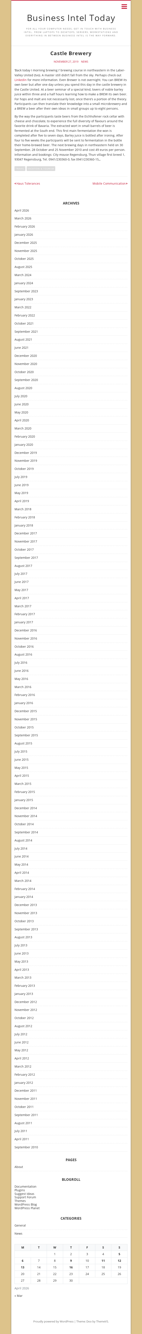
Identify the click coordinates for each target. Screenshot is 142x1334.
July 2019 (20, 477)
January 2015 (23, 800)
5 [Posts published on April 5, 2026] (119, 1254)
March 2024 (22, 275)
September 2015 (26, 735)
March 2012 (22, 1066)
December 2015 (25, 711)
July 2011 (20, 1131)
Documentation (25, 1186)
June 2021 (21, 348)
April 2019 (21, 501)
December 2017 (25, 533)
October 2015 (24, 727)
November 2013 (25, 913)
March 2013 (22, 978)
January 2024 (23, 283)
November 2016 (25, 638)
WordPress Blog (25, 1204)
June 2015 (21, 760)
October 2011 (24, 1107)
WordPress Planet (27, 1208)
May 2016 (21, 679)
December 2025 (25, 243)
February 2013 (24, 986)
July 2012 (20, 1034)
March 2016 (22, 687)
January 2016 (23, 703)
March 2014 (22, 881)
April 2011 (21, 1139)
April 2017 (21, 598)
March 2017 (22, 606)
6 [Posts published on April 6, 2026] (22, 1261)
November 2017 (25, 541)
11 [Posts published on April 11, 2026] (103, 1261)
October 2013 (24, 921)
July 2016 (20, 663)
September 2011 (26, 1115)
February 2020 (24, 436)
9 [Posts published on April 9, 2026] (71, 1261)
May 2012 (21, 1050)
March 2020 (22, 428)
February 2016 (24, 695)
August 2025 (23, 267)
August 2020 (23, 388)
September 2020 (26, 380)
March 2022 (22, 307)
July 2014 (20, 848)
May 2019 (21, 493)
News (84, 61)
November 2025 (25, 251)
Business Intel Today (71, 18)
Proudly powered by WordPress (53, 1321)
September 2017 (26, 558)
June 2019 (21, 485)
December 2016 (25, 630)
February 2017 (24, 614)
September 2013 (26, 929)
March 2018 (22, 509)
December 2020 (25, 356)
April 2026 (21, 210)
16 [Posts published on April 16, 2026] (71, 1267)
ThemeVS (102, 1321)
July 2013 (20, 945)
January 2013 (23, 994)
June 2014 (21, 856)
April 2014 (21, 873)
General (20, 1225)
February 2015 (24, 792)
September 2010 (26, 1147)
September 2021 (26, 332)
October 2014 (24, 824)
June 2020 (21, 404)
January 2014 (23, 897)
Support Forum (25, 1197)
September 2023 (26, 291)
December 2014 (25, 808)
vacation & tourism (41, 168)
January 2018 (23, 525)
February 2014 (24, 889)
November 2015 (25, 719)
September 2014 (26, 832)
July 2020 (20, 396)
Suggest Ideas (24, 1194)
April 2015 (21, 776)
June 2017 (21, 582)
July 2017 (20, 574)
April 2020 (21, 420)
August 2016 (23, 654)
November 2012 (25, 1010)
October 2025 (24, 259)
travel (20, 168)
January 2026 (23, 235)
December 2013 (25, 905)
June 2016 (21, 671)
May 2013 (21, 961)
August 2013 (23, 937)
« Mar (18, 1296)
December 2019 (25, 453)
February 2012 (24, 1075)
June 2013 (21, 953)
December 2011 (25, 1091)
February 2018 (24, 517)
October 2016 (24, 647)
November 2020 (25, 364)
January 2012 (23, 1083)
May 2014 (21, 864)
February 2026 (24, 226)
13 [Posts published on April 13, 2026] (22, 1267)
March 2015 (22, 784)
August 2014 (23, 840)
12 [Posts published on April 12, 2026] (119, 1261)
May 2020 (21, 412)
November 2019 (25, 461)
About (18, 1167)
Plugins (19, 1190)
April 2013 (21, 970)
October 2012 (24, 1018)
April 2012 (21, 1058)
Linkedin (20, 80)
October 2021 (24, 323)
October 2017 (24, 550)
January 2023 (23, 299)
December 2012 (25, 1002)
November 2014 (25, 816)
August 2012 (23, 1026)
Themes (20, 1201)
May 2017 (21, 590)
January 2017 (23, 622)
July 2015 (20, 751)
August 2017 (23, 566)
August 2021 (23, 339)
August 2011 (23, 1123)
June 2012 (21, 1042)
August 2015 (23, 743)
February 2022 (24, 315)
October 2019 (24, 469)
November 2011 (25, 1099)
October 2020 (24, 372)
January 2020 (23, 445)
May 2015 (21, 768)
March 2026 (22, 218)
